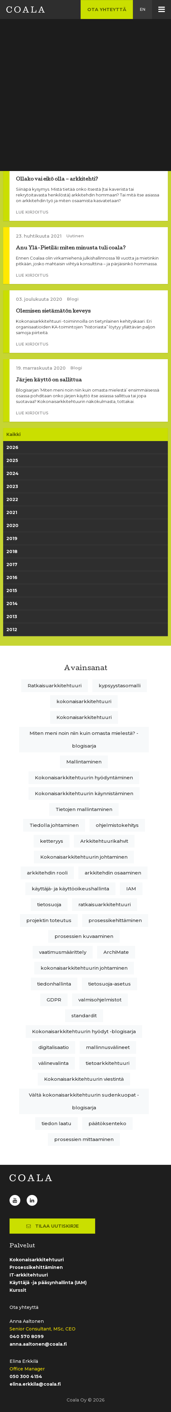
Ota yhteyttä (106, 9)
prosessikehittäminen (115, 920)
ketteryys (51, 841)
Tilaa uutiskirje (52, 1226)
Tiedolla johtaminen (54, 825)
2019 (11, 538)
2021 (11, 512)
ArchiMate (116, 952)
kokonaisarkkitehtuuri (83, 701)
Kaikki (13, 434)
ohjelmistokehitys (117, 825)
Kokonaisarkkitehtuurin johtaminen (84, 857)
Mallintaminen (84, 762)
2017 (11, 564)
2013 (11, 616)
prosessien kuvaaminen (84, 936)
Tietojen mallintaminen (84, 809)
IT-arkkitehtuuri (29, 1275)
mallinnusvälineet (108, 1047)
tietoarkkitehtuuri (107, 1063)
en (142, 9)
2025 (12, 460)
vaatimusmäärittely (62, 952)
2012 (11, 629)
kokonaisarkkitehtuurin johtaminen (84, 968)
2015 (11, 590)
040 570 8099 (27, 1336)
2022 (12, 499)
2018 (11, 551)
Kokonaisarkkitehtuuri (84, 717)
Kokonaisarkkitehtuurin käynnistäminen (84, 793)
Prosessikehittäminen (36, 1267)
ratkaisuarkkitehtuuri (104, 904)
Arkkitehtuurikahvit (104, 841)
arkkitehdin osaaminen (113, 873)
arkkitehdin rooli (47, 873)
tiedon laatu (56, 1123)
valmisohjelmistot (100, 1000)
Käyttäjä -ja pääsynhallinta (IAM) (48, 1282)
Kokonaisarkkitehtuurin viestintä (84, 1079)
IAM (131, 889)
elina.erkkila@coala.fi (35, 1384)
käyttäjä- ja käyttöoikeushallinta (70, 889)
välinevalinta (53, 1063)
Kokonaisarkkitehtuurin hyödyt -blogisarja (84, 1031)
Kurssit (18, 1290)
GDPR (54, 1000)
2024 (12, 473)
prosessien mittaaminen (84, 1139)
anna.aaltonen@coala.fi (38, 1344)
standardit (84, 1016)
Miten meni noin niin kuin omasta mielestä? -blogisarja (84, 739)
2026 (12, 447)
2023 (12, 486)
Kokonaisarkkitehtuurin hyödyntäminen (84, 778)
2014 (12, 603)
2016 (11, 577)
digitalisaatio (53, 1047)
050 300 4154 (26, 1376)
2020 (12, 525)
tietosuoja (49, 904)
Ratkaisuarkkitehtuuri (55, 686)
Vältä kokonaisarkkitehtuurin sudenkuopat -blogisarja (84, 1101)
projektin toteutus (48, 920)
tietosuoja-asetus (109, 984)
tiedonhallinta (54, 984)
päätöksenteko (107, 1123)
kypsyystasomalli (120, 686)
